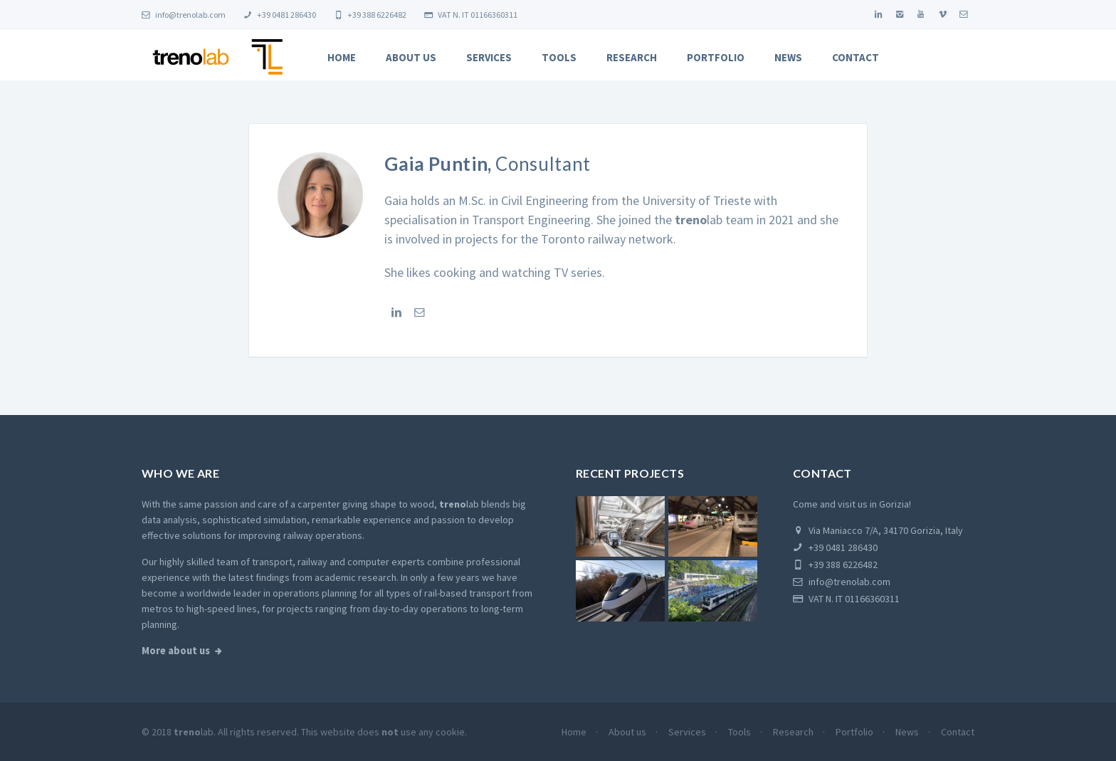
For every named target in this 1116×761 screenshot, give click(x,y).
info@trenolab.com (184, 14)
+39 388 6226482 (370, 14)
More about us (176, 650)
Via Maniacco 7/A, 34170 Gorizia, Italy (878, 530)
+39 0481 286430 (279, 14)
